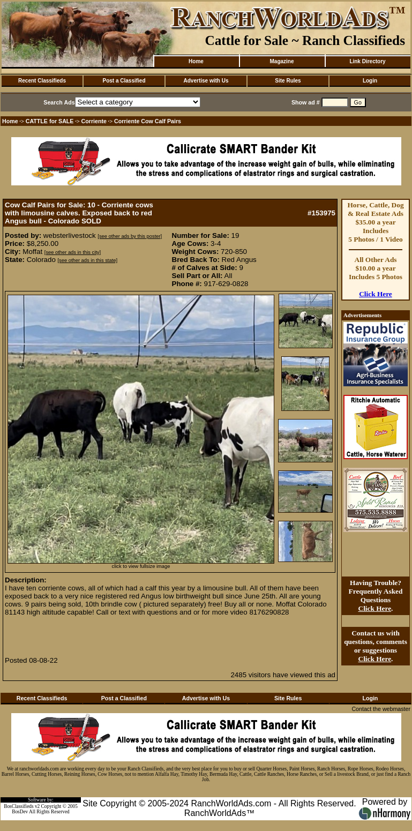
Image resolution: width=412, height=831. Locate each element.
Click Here (375, 294)
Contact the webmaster (380, 709)
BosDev (20, 811)
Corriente (94, 121)
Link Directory (367, 61)
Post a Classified (123, 81)
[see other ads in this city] (72, 252)
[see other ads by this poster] (130, 236)
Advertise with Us (206, 81)
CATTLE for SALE (50, 121)
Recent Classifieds (42, 81)
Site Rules (288, 81)
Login (370, 81)
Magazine (281, 61)
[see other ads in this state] (87, 260)
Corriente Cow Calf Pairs (147, 121)
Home (196, 61)
